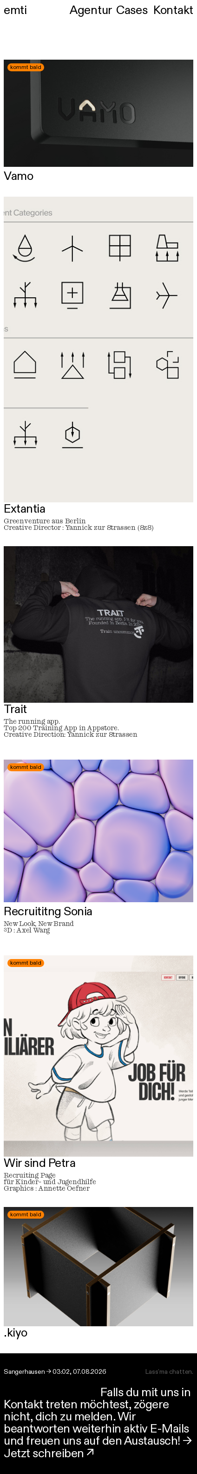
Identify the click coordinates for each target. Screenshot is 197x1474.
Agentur (91, 10)
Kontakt (173, 10)
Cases (132, 10)
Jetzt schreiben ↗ (49, 1453)
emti (15, 10)
